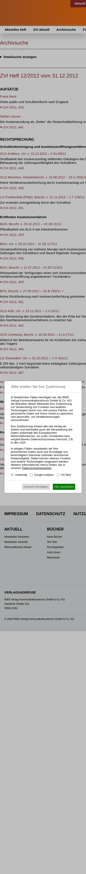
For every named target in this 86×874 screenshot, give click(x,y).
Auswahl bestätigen (36, 486)
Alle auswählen (64, 486)
